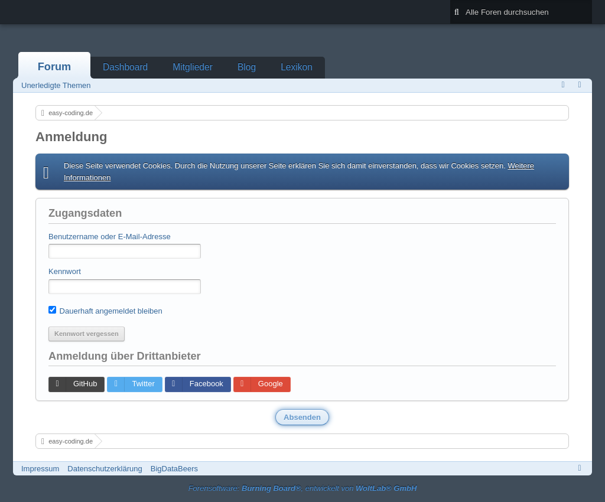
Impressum (40, 468)
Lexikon (297, 67)
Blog (247, 67)
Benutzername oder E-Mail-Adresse (109, 236)
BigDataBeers (174, 468)
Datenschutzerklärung (104, 468)
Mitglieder (193, 67)
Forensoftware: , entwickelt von (302, 488)
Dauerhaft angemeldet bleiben (105, 310)
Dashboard (125, 67)
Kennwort (64, 271)
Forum (54, 67)
